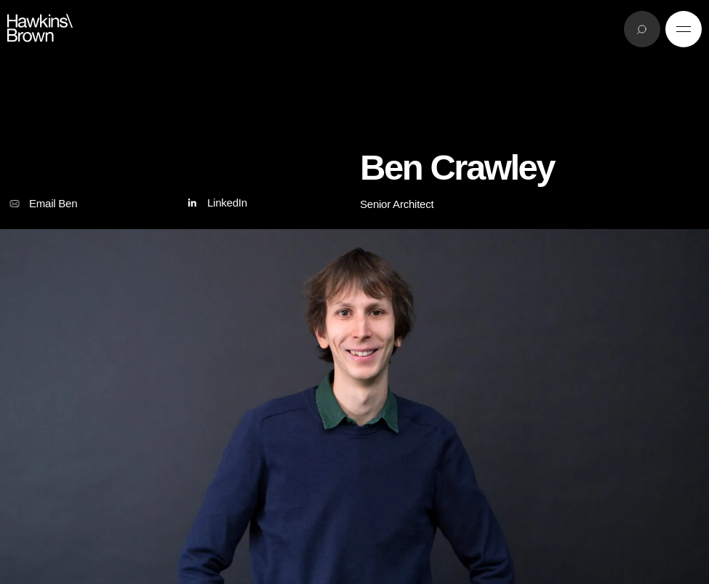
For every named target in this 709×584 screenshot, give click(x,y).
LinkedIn (215, 203)
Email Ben (42, 203)
